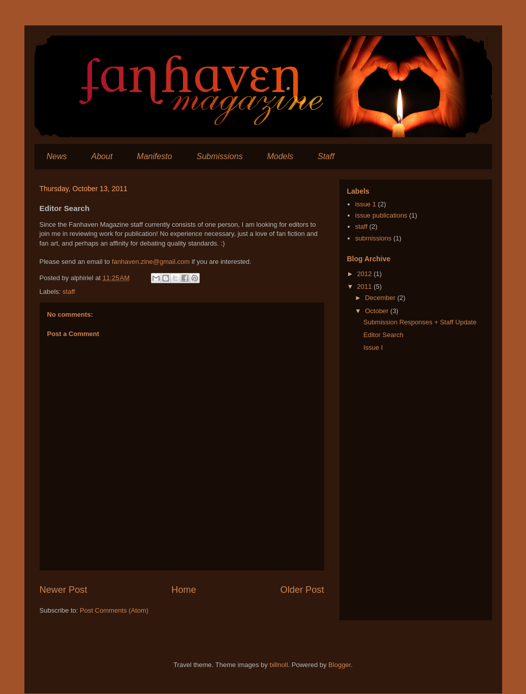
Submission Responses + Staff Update (420, 322)
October (377, 311)
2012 (365, 274)
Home (183, 590)
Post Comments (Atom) (114, 610)
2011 (365, 286)
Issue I (373, 347)
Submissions (220, 156)
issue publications (381, 215)
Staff (326, 156)
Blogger (339, 665)
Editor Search (383, 335)
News (57, 156)
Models (280, 156)
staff (69, 291)
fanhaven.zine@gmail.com (151, 261)
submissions (373, 238)
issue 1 (365, 204)
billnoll (278, 665)
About (102, 156)
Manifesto (154, 156)
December (381, 297)
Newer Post (63, 590)
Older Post (302, 590)
